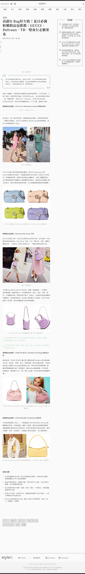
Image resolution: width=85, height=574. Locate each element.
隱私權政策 (36, 558)
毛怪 (65, 9)
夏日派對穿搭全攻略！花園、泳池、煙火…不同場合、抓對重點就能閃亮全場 (27, 346)
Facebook (50, 558)
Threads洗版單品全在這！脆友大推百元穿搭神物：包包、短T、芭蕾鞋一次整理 (26, 500)
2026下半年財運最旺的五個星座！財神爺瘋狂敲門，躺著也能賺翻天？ (71, 62)
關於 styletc (22, 558)
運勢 (49, 9)
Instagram (64, 558)
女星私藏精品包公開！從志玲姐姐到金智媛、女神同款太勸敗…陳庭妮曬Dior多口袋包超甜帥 (27, 339)
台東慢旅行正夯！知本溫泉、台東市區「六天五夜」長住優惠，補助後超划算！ (71, 26)
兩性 (57, 9)
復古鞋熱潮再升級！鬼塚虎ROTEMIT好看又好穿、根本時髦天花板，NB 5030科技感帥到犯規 (71, 53)
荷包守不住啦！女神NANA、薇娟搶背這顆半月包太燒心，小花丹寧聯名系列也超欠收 (27, 494)
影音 (72, 9)
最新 (5, 9)
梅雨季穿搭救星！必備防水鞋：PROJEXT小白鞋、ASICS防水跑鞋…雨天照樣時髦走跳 (27, 483)
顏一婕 (18, 38)
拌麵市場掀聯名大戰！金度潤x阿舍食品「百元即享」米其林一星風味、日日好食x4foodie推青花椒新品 (71, 35)
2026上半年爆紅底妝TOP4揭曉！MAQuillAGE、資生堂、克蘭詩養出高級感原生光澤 (71, 44)
